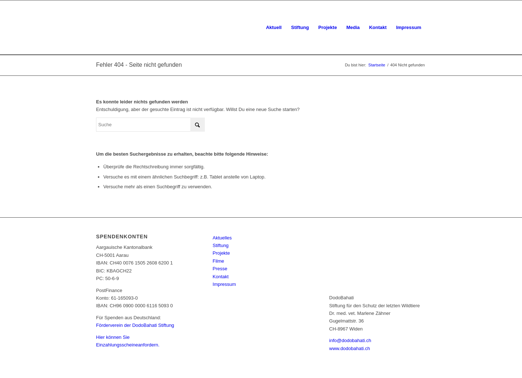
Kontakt (221, 276)
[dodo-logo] (132, 27)
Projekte (221, 253)
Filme (218, 261)
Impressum (224, 284)
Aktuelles (222, 238)
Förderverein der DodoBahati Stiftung (135, 325)
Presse (220, 268)
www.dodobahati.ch (349, 348)
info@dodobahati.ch (350, 340)
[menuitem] (273, 27)
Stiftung (221, 245)
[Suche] (150, 125)
